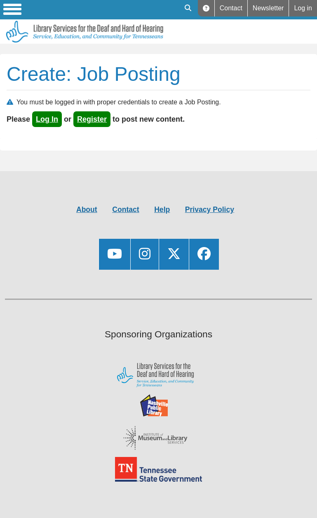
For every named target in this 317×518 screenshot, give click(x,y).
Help (206, 8)
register (92, 119)
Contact (231, 8)
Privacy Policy (209, 209)
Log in (303, 8)
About (86, 209)
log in (47, 119)
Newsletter (268, 8)
